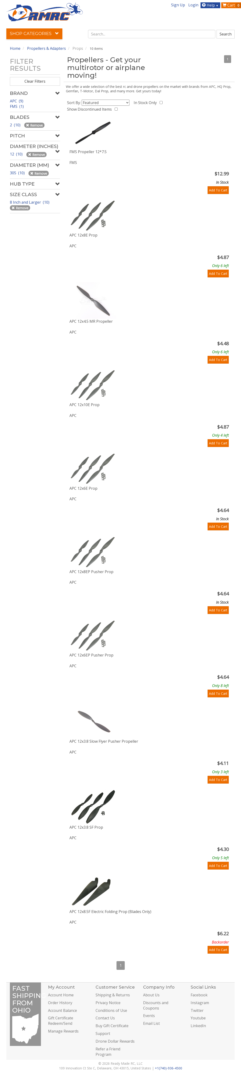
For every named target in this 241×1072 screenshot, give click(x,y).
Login (193, 5)
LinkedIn (198, 1025)
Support (103, 1033)
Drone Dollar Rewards (115, 1041)
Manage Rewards (63, 1031)
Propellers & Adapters (46, 48)
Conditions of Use (111, 1010)
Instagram (200, 1002)
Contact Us (105, 1018)
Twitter (197, 1010)
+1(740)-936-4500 (168, 1068)
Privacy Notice (108, 1002)
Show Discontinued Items (90, 109)
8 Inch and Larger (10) (30, 202)
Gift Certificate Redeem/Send (60, 1020)
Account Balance (62, 1010)
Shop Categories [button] (34, 33)
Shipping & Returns (113, 995)
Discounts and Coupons (155, 1005)
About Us (151, 995)
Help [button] (211, 5)
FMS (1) (17, 106)
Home (15, 48)
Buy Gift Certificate (112, 1025)
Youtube (198, 1018)
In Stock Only (146, 102)
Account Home (61, 995)
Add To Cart (218, 190)
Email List (151, 1023)
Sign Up (178, 5)
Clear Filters (34, 81)
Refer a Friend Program (108, 1051)
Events (149, 1015)
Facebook (199, 995)
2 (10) (15, 125)
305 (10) (18, 172)
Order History (60, 1002)
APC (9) (16, 101)
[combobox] (151, 34)
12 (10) (17, 154)
